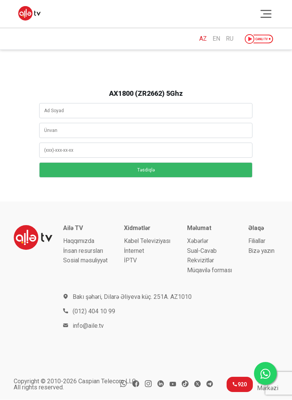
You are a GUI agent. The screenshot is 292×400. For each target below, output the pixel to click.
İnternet (134, 250)
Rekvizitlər (201, 260)
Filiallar (256, 240)
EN (216, 39)
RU (229, 39)
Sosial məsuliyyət (86, 260)
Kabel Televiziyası (148, 240)
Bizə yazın (261, 250)
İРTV (130, 260)
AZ (203, 39)
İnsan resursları (83, 250)
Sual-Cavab (202, 250)
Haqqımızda (79, 240)
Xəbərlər (198, 240)
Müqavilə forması (210, 270)
